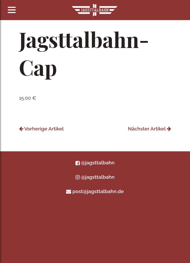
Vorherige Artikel (41, 129)
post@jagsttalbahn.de (95, 191)
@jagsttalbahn (95, 162)
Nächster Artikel (149, 129)
